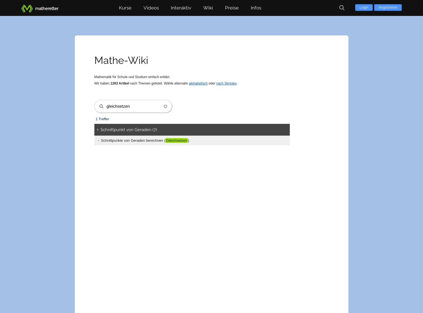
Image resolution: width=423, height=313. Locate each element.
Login (364, 7)
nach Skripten (226, 83)
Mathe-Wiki (121, 60)
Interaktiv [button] (181, 8)
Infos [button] (256, 8)
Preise (232, 8)
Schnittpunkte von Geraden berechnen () (145, 140)
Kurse (125, 8)
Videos (151, 8)
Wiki (208, 8)
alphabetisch (198, 83)
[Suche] (342, 7)
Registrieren (388, 7)
